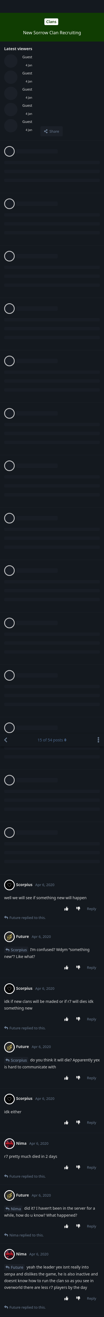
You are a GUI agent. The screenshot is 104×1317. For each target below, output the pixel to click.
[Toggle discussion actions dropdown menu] (98, 6)
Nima (16, 475)
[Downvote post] (79, 175)
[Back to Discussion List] (5, 6)
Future (17, 533)
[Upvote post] (67, 175)
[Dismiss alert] (49, 1306)
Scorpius (19, 216)
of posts (51, 6)
